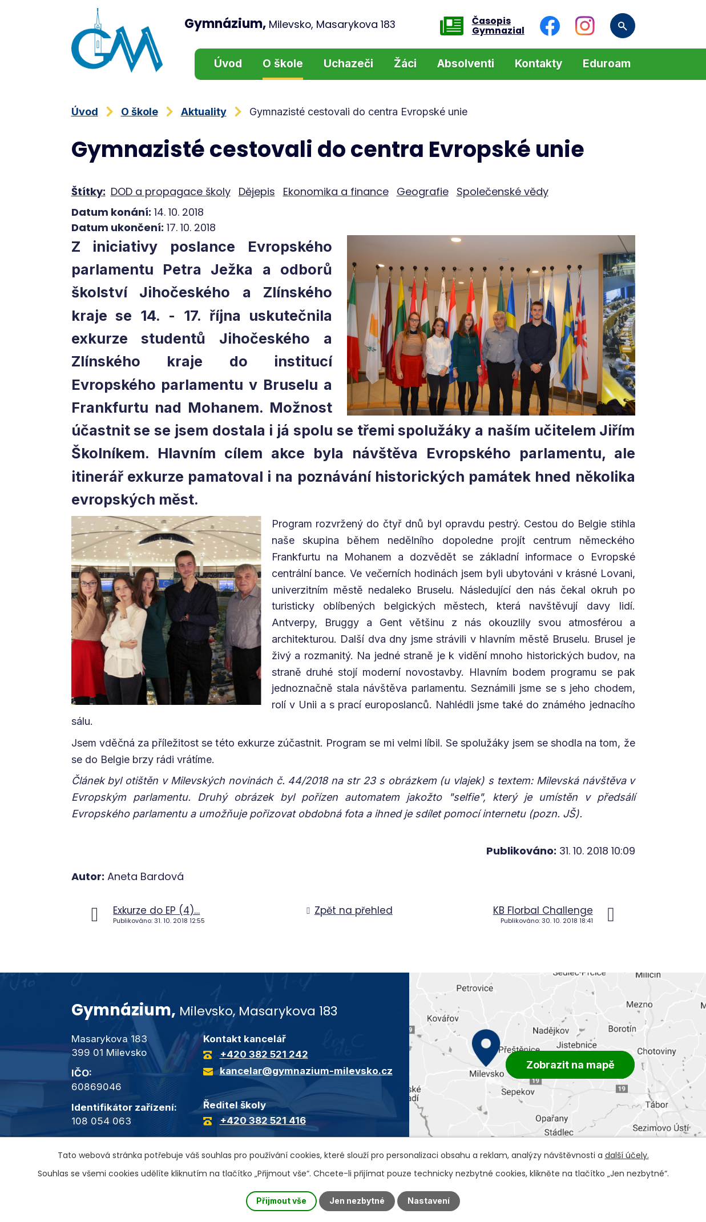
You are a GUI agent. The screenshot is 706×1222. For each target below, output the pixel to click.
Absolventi (465, 63)
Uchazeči (348, 63)
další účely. (627, 1155)
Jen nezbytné (357, 1201)
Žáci (405, 63)
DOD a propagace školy (171, 191)
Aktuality (204, 112)
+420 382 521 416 (263, 1120)
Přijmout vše (281, 1201)
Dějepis (257, 191)
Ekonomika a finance (336, 191)
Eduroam (607, 63)
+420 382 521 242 (264, 1054)
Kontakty (538, 63)
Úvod (228, 63)
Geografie (423, 191)
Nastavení (429, 1201)
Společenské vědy (502, 191)
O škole (283, 63)
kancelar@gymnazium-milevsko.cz (306, 1070)
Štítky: (88, 191)
